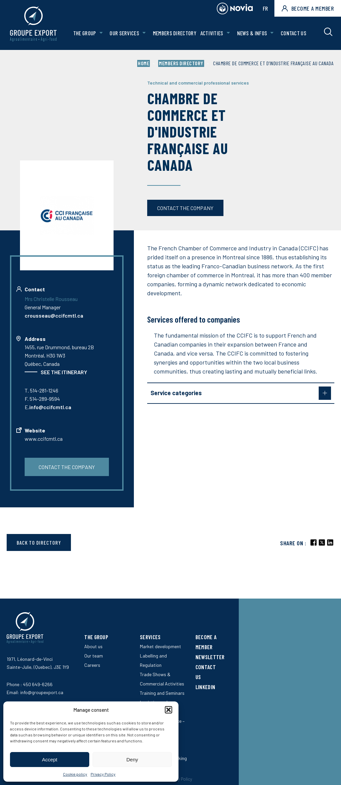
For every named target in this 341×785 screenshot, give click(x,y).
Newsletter (210, 657)
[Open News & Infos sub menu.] (272, 33)
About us (93, 646)
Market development (160, 646)
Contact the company (185, 208)
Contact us (293, 33)
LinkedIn (205, 686)
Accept (49, 759)
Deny (132, 759)
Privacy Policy (103, 774)
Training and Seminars (162, 693)
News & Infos (252, 33)
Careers (92, 665)
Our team (93, 655)
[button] (168, 709)
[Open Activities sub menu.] (228, 33)
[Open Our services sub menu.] (144, 33)
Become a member (308, 8)
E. (48, 407)
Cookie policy (75, 774)
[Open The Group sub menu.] (101, 33)
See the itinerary (64, 372)
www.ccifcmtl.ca (44, 438)
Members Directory (174, 33)
